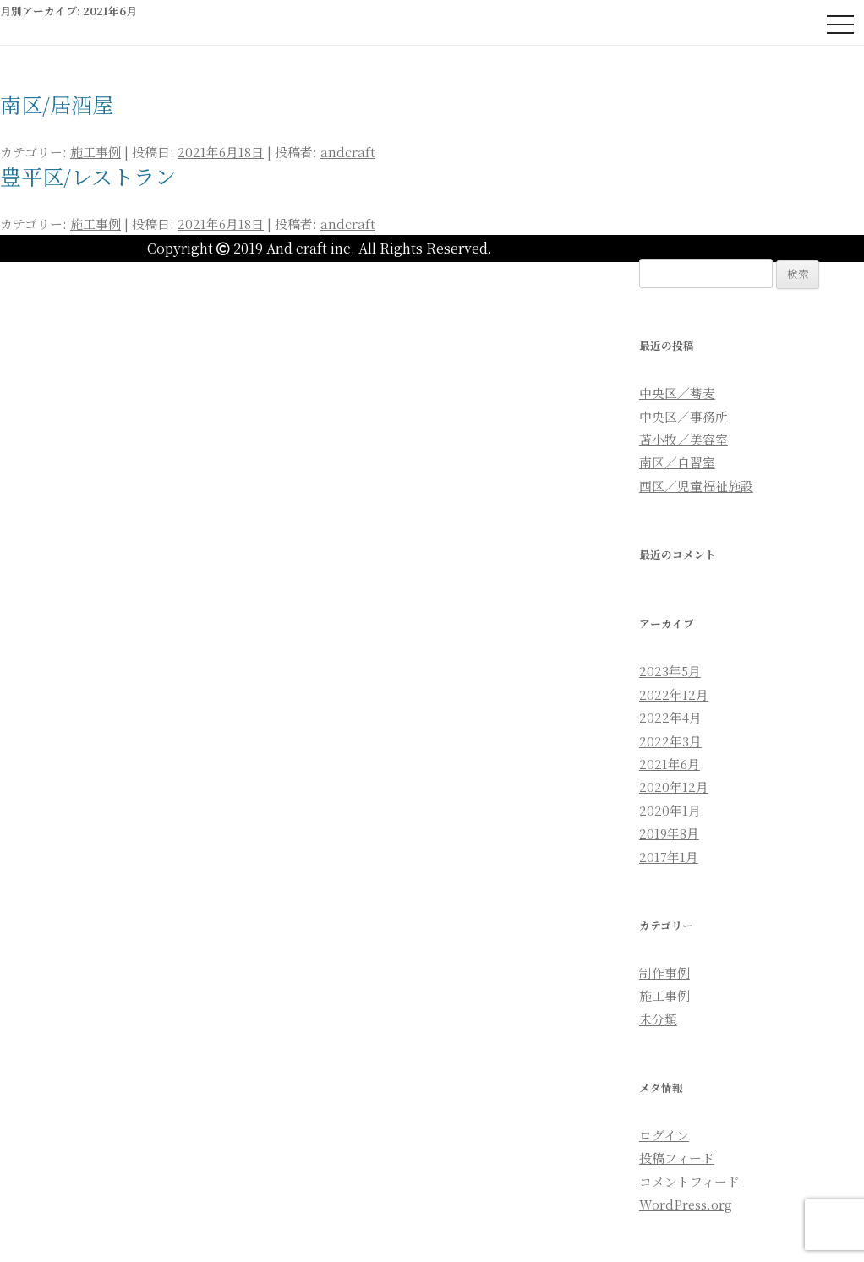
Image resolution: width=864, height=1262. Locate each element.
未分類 (658, 1019)
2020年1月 (670, 810)
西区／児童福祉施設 (696, 485)
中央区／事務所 (683, 416)
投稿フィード (676, 1157)
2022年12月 (673, 694)
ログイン (664, 1135)
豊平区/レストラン (88, 176)
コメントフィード (689, 1181)
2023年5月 (670, 671)
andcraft (347, 152)
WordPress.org (685, 1204)
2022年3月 (670, 741)
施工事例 (95, 152)
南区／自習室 (677, 462)
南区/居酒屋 (56, 104)
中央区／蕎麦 (677, 393)
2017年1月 (668, 857)
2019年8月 (669, 833)
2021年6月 (669, 764)
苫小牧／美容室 (683, 439)
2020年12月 (673, 786)
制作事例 (664, 972)
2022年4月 (670, 717)
